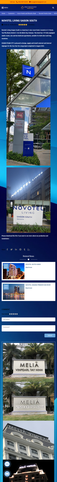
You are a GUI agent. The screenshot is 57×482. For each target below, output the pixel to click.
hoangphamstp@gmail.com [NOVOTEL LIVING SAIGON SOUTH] (37, 2)
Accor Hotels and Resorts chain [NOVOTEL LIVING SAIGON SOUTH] (26, 13)
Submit (50, 335)
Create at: (5, 25)
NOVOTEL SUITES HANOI (33, 264)
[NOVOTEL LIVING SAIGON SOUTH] (28, 7)
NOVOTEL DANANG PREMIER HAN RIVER (38, 285)
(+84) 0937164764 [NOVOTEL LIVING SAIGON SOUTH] (22, 2)
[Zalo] (30, 249)
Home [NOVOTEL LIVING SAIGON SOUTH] (3, 13)
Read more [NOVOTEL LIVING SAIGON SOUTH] (29, 267)
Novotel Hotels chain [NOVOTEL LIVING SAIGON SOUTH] (45, 13)
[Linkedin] (16, 249)
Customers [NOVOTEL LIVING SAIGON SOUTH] (11, 13)
